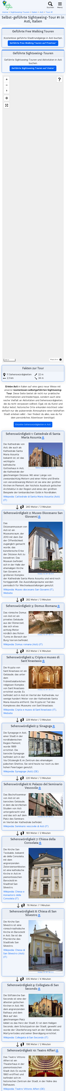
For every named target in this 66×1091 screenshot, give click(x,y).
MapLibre (54, 359)
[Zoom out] (6, 85)
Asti (41, 12)
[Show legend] (59, 79)
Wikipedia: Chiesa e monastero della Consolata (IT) (13, 895)
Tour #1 (49, 12)
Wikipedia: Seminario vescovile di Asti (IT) (26, 826)
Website (8, 593)
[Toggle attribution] (60, 359)
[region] (33, 219)
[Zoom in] (6, 79)
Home (5, 12)
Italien (34, 12)
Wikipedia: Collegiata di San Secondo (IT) (25, 1037)
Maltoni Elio (40, 468)
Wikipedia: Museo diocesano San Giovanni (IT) (28, 590)
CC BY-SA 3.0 (51, 468)
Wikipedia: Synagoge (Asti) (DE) (21, 771)
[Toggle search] (50, 5)
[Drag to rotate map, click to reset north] (6, 91)
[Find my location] (6, 98)
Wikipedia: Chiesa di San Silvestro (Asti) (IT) (14, 953)
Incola (40, 574)
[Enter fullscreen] (6, 105)
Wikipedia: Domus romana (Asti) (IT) (23, 644)
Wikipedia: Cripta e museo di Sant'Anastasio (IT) (29, 710)
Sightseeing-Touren (19, 12)
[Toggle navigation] (60, 5)
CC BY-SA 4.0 (48, 574)
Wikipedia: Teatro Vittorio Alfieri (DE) (24, 1089)
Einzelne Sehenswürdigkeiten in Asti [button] (33, 425)
